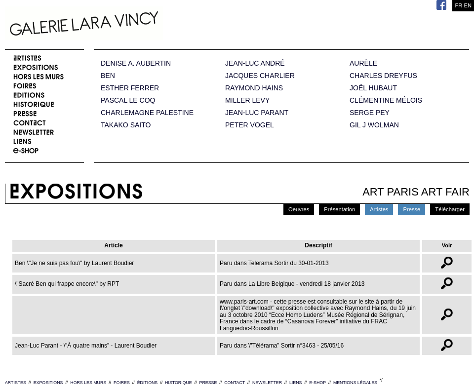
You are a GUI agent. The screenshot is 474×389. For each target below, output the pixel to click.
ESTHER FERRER (130, 88)
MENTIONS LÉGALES (355, 382)
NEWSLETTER (267, 382)
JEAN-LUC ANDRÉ (255, 63)
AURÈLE (363, 63)
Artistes (379, 209)
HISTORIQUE (178, 382)
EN (468, 5)
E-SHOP (317, 382)
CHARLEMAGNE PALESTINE (147, 113)
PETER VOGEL (249, 125)
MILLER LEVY (247, 100)
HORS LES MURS (88, 382)
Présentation (339, 209)
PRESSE (208, 382)
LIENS (295, 382)
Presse (411, 209)
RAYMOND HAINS (254, 88)
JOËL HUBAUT (373, 88)
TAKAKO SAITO (126, 125)
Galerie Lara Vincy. (133, 24)
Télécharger (450, 209)
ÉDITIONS (147, 382)
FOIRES (122, 382)
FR (458, 5)
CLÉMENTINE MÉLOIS (386, 100)
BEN (108, 76)
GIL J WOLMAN (374, 125)
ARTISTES (15, 382)
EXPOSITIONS (48, 382)
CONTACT (234, 382)
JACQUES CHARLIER (260, 76)
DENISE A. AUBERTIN (136, 63)
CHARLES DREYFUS (383, 76)
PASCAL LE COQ (128, 100)
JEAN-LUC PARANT (256, 113)
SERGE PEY (370, 113)
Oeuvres (298, 209)
